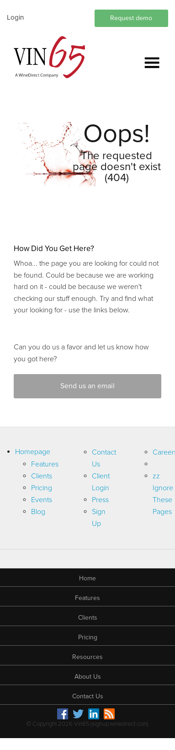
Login (15, 17)
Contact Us (87, 696)
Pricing (41, 488)
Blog (38, 511)
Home (87, 578)
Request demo (131, 18)
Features (44, 464)
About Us (87, 676)
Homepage (32, 451)
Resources (87, 657)
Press (100, 499)
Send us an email (87, 386)
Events (41, 499)
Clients (41, 476)
